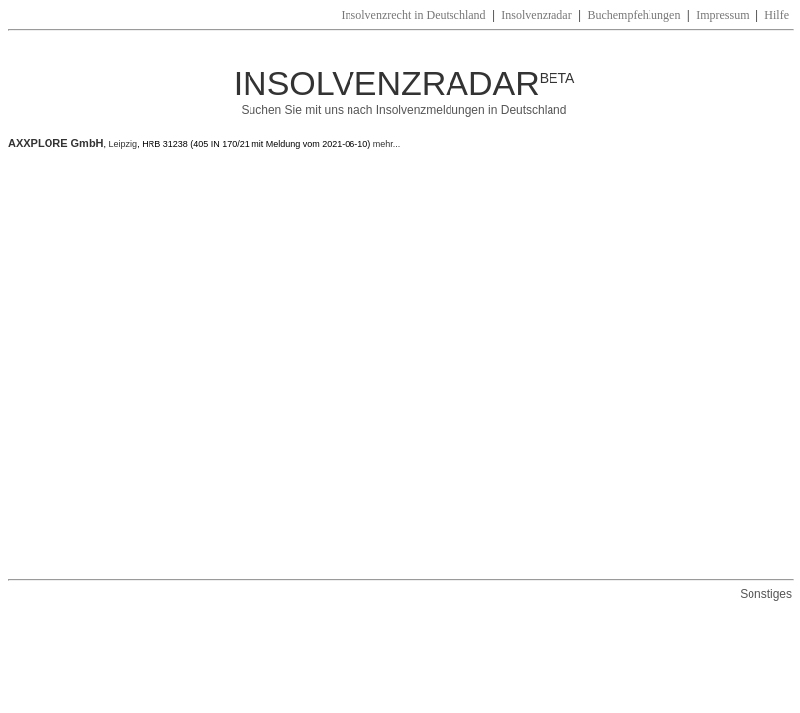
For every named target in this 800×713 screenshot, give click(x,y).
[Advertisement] (185, 364)
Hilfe (776, 15)
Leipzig (123, 144)
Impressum (722, 15)
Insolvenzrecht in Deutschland (414, 15)
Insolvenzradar (536, 15)
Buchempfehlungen (633, 15)
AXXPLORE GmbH (56, 143)
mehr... (385, 144)
